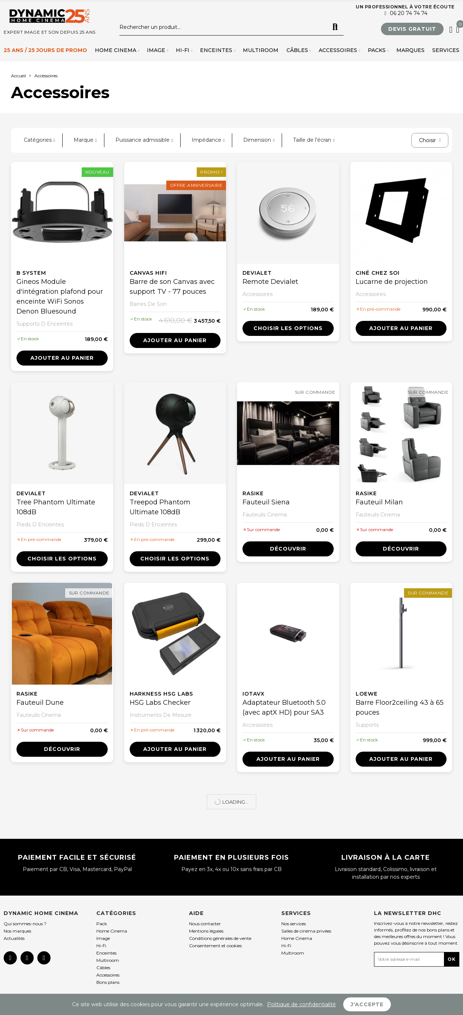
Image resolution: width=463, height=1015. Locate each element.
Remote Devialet (270, 282)
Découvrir (288, 548)
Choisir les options (288, 328)
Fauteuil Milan (379, 502)
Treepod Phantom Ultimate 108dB (160, 507)
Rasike (253, 493)
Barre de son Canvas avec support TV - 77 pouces (172, 287)
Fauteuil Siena (266, 502)
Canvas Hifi (148, 273)
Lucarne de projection (392, 282)
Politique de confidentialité (301, 1004)
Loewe (367, 693)
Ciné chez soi (378, 273)
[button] (412, 29)
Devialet (257, 273)
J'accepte (367, 1004)
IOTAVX (253, 693)
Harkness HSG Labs (161, 693)
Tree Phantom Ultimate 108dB (55, 507)
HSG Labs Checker (160, 703)
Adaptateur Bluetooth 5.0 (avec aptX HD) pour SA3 (284, 707)
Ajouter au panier (62, 358)
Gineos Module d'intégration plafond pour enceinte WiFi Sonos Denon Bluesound (59, 296)
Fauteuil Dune (40, 703)
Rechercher (335, 27)
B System (31, 273)
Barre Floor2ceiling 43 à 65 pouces (400, 707)
